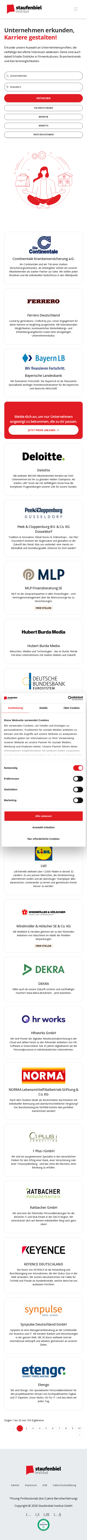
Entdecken (43, 98)
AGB (44, 1485)
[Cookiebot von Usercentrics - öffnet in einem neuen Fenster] (68, 698)
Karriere (15, 1485)
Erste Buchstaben (44, 134)
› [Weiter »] (79, 1434)
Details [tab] (43, 707)
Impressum (31, 1485)
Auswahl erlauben (43, 827)
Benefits (43, 125)
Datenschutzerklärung (64, 1485)
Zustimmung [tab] (15, 707)
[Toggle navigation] (75, 9)
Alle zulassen (43, 816)
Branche (43, 116)
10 (79, 1428)
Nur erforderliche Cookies (43, 838)
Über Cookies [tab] (72, 707)
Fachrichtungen (43, 107)
